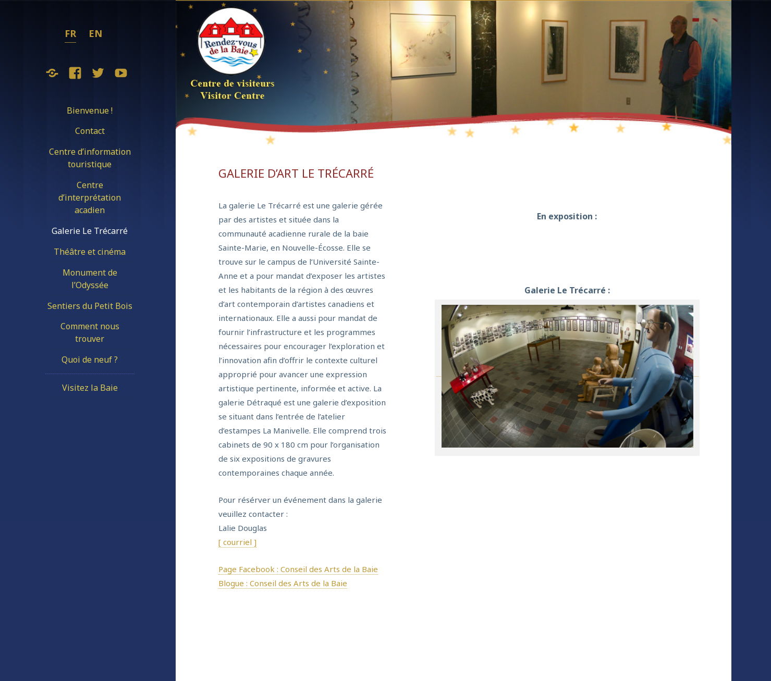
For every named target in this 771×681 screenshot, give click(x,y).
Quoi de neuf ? (90, 359)
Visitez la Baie (90, 387)
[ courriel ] (237, 542)
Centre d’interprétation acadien (89, 197)
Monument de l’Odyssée (90, 279)
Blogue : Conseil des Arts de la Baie (282, 583)
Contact (90, 131)
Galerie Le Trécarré (90, 231)
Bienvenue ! (90, 110)
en (95, 33)
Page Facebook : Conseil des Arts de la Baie (298, 569)
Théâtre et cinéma (90, 251)
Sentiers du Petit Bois (89, 306)
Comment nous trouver (89, 332)
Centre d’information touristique (90, 158)
